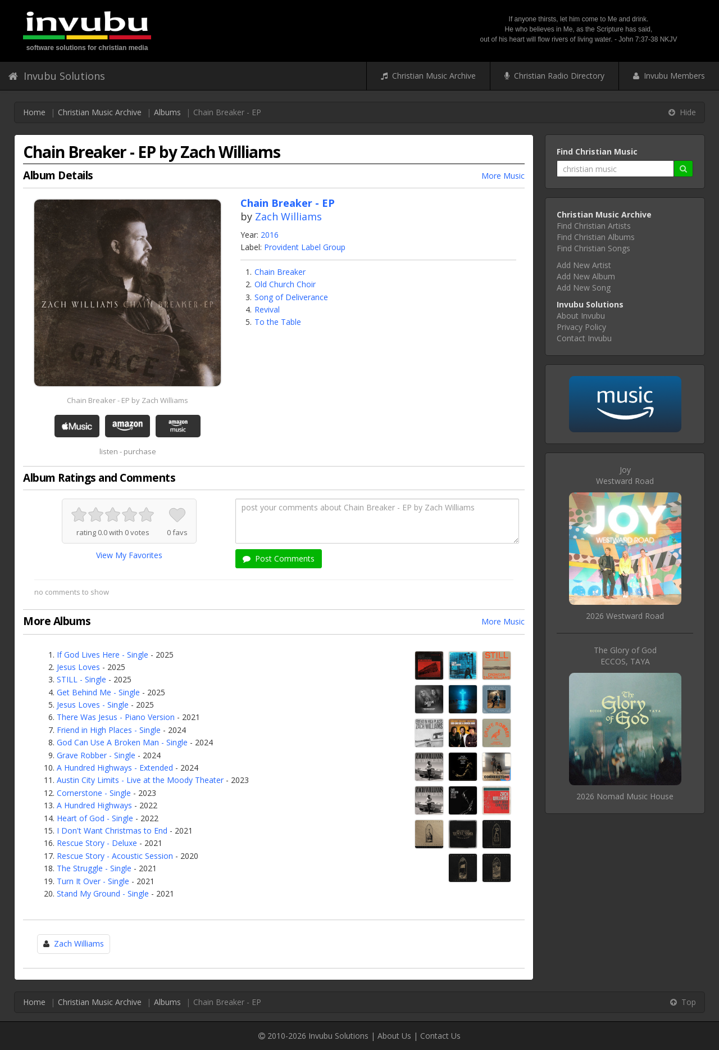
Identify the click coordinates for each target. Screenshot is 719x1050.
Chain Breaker (280, 271)
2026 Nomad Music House (625, 796)
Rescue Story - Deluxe (97, 843)
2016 (270, 234)
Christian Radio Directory (554, 75)
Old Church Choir (285, 284)
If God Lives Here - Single (102, 654)
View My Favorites (129, 555)
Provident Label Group (304, 247)
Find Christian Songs (593, 248)
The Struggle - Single (94, 868)
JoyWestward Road (625, 475)
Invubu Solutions (56, 76)
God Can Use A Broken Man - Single (122, 742)
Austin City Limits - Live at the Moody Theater (140, 780)
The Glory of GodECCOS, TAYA (625, 656)
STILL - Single (81, 679)
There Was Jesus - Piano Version (116, 717)
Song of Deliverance (291, 297)
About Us (394, 1035)
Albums (167, 112)
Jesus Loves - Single (93, 704)
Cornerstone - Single (94, 793)
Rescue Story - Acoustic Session (115, 855)
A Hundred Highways (94, 805)
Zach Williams (288, 216)
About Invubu (581, 315)
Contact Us (440, 1035)
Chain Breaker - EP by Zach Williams (127, 400)
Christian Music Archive (428, 75)
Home (34, 112)
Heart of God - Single (95, 818)
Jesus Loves (78, 667)
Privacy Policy (581, 327)
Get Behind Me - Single (98, 692)
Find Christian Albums (596, 237)
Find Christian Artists (594, 225)
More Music (503, 175)
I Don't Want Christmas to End (112, 830)
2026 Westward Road (625, 615)
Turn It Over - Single (93, 881)
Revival (267, 309)
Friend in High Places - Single (109, 730)
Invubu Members (669, 75)
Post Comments (279, 558)
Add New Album (586, 276)
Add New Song (584, 287)
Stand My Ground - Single (103, 893)
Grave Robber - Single (96, 755)
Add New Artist (584, 265)
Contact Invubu (584, 338)
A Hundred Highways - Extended (115, 767)
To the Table (277, 321)
